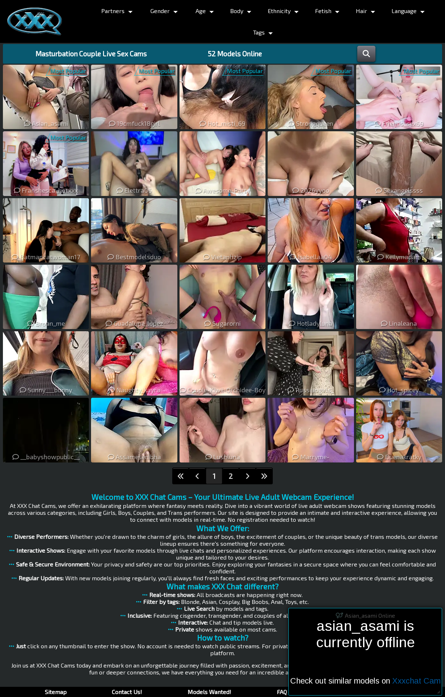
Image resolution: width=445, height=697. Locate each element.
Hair (361, 10)
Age (201, 10)
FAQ (282, 691)
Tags (259, 32)
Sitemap (56, 691)
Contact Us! (127, 691)
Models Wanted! (209, 691)
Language (404, 10)
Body (236, 10)
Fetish (323, 10)
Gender (160, 10)
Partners (113, 10)
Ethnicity (279, 10)
